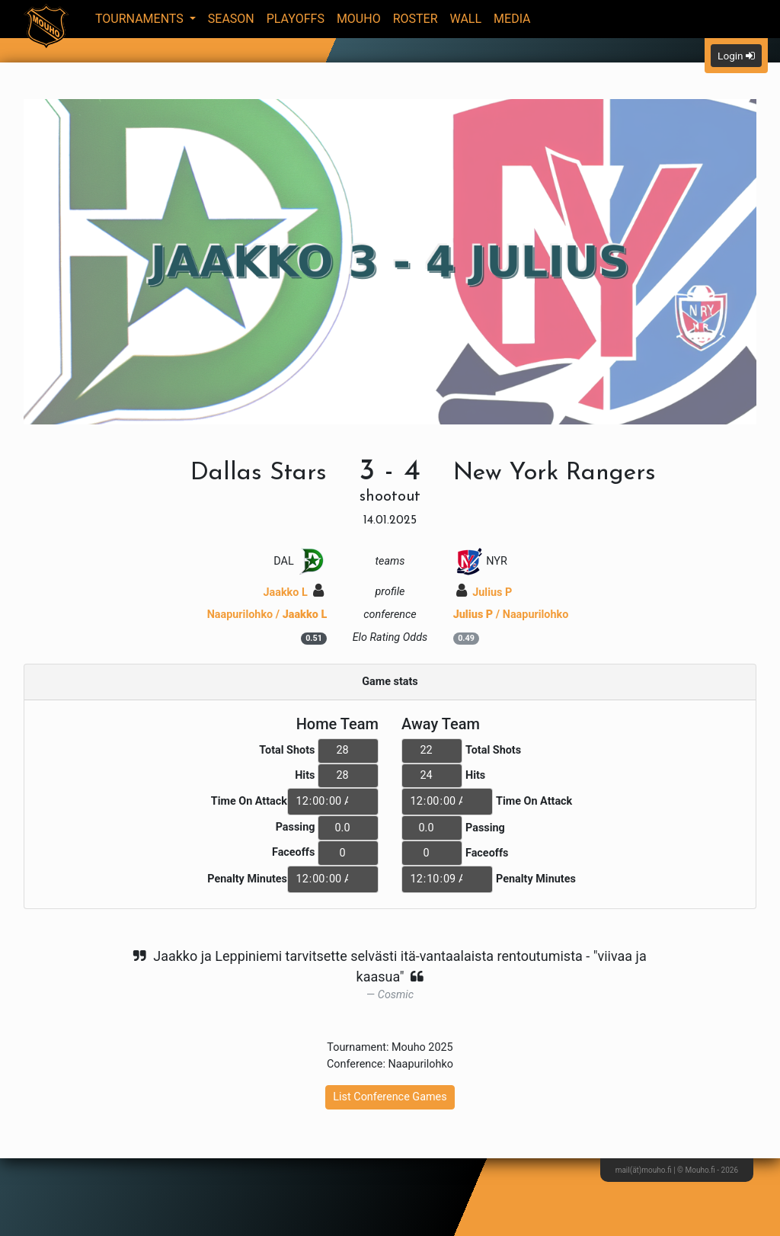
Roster (415, 18)
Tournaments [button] (141, 18)
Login (736, 56)
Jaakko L (293, 592)
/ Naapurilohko (511, 614)
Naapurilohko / (267, 614)
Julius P (484, 592)
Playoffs (295, 18)
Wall (466, 18)
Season (231, 18)
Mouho (359, 18)
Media (512, 18)
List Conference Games (389, 1096)
